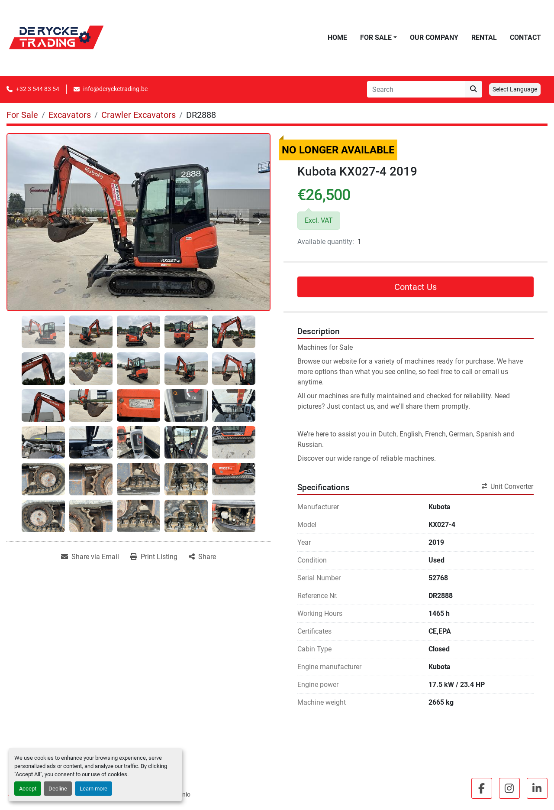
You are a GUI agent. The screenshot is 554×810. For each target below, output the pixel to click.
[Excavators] (69, 115)
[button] (378, 38)
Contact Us (415, 287)
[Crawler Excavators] (138, 115)
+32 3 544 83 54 (37, 88)
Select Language (515, 89)
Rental (484, 37)
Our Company (434, 37)
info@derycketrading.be (115, 88)
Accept (27, 788)
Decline (57, 788)
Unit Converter (507, 486)
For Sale (376, 37)
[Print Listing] (154, 557)
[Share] (202, 557)
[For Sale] (22, 115)
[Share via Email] (90, 557)
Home (337, 37)
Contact (525, 37)
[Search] (416, 89)
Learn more (93, 788)
